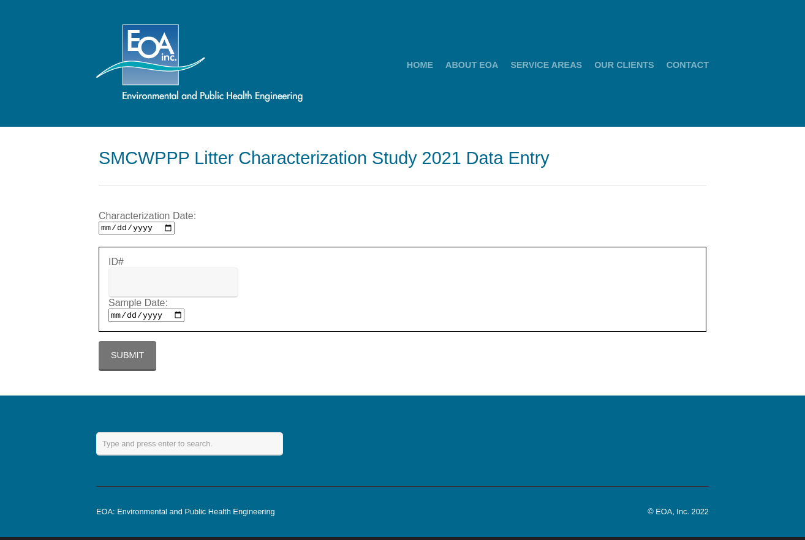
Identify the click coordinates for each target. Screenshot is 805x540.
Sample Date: (138, 304)
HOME (420, 65)
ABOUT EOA (471, 65)
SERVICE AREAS (546, 65)
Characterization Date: (147, 216)
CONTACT (688, 65)
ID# (116, 263)
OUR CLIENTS (624, 65)
